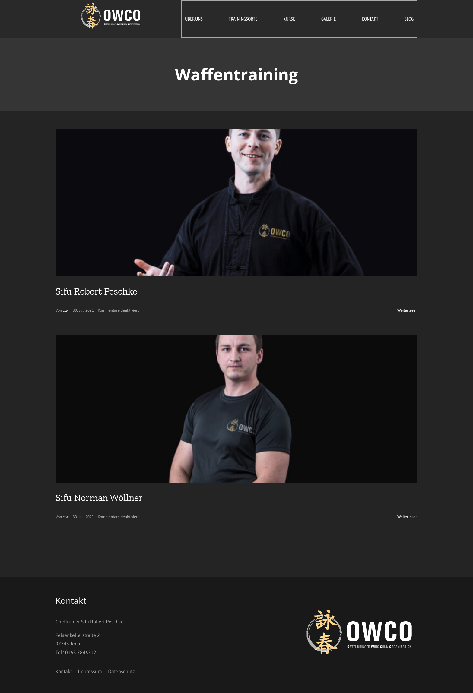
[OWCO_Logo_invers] (111, 5)
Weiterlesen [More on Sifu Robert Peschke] (407, 310)
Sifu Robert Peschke (96, 291)
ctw (66, 310)
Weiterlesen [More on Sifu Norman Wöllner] (407, 517)
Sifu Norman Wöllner (99, 497)
